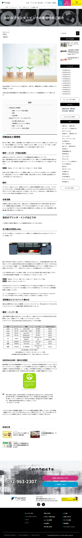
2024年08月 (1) (66, 85)
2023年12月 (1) (66, 94)
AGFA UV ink (38, 337)
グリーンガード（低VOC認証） (21, 128)
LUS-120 (38, 341)
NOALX (41, 191)
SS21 (37, 344)
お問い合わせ (67, 517)
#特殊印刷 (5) (65, 154)
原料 (13, 113)
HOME (27, 3)
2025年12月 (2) (66, 72)
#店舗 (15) (64, 133)
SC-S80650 (26, 347)
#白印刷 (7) (65, 149)
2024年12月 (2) (66, 83)
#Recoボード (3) (66, 169)
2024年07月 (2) (66, 87)
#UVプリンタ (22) (66, 131)
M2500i (26, 339)
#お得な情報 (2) (66, 176)
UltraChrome (38, 346)
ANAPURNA (26, 337)
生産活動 (14, 115)
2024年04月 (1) (66, 89)
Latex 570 (26, 333)
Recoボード (21, 191)
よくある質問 (48, 520)
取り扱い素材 (48, 527)
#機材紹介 (5, 37)
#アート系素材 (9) (66, 143)
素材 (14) (71, 111)
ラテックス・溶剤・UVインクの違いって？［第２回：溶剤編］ (27, 168)
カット (27, 519)
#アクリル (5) (65, 156)
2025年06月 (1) (66, 79)
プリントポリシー (24, 535)
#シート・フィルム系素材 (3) (69, 161)
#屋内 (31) (64, 126)
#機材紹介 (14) (73, 133)
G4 (38, 339)
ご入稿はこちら (60, 484)
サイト (13, 402)
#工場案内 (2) (65, 171)
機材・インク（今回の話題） (20, 111)
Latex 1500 (24, 331)
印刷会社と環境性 (15, 108)
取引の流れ (40, 3)
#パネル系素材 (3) (66, 164)
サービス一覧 (33, 3)
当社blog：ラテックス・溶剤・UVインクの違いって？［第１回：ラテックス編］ (27, 279)
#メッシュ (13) (66, 136)
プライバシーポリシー (10, 535)
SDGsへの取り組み (49, 517)
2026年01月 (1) (66, 70)
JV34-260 (26, 344)
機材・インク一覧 (17, 126)
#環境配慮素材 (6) (66, 151)
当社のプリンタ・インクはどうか (20, 118)
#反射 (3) (64, 166)
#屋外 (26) (72, 126)
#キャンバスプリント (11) (68, 138)
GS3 (38, 348)
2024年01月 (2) (66, 91)
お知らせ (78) (65, 108)
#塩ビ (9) (64, 146)
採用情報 (66, 523)
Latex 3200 (26, 329)
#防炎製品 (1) (65, 181)
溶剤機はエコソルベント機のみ (21, 123)
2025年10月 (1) (66, 74)
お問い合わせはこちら (60, 478)
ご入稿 (65, 513)
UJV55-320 (26, 341)
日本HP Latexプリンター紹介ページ (17, 281)
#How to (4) (65, 159)
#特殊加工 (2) (65, 174)
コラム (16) (65, 111)
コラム (4, 34)
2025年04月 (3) (66, 81)
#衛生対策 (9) (72, 146)
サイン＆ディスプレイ (31, 516)
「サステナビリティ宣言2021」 (19, 86)
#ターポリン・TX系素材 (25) (69, 128)
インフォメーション (69, 527)
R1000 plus (26, 335)
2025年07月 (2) (66, 76)
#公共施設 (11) (66, 141)
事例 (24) (72, 108)
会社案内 (54, 3)
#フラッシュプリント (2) (68, 179)
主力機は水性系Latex (18, 121)
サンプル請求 (47, 3)
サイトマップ (35, 535)
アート (27, 523)
